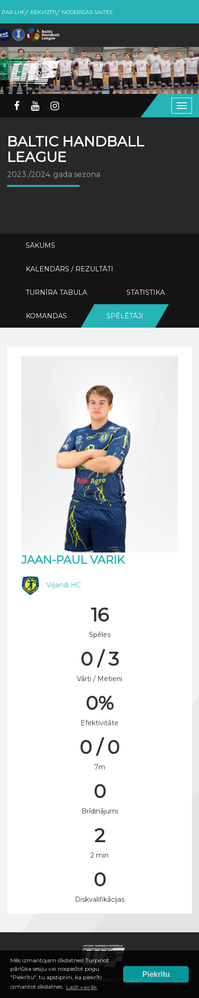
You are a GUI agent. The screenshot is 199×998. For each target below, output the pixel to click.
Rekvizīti (43, 12)
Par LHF (13, 12)
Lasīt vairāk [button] (81, 986)
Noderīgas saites (87, 12)
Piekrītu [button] (156, 974)
